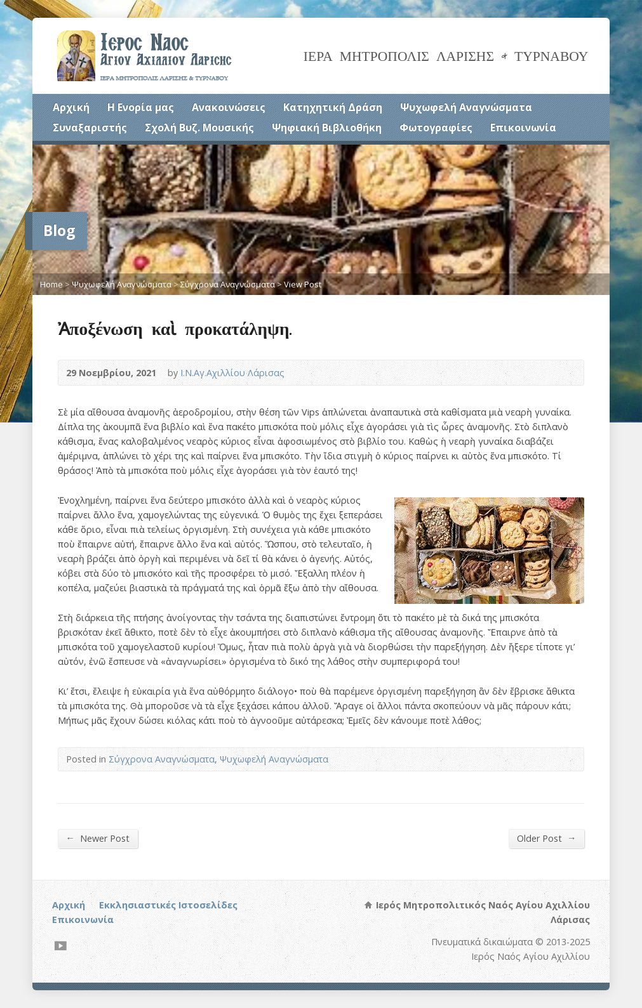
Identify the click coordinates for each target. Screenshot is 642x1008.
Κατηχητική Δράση (332, 107)
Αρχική (71, 107)
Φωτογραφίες (435, 127)
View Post (302, 284)
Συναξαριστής (90, 127)
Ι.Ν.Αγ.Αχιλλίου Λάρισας (232, 373)
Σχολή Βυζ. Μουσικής (199, 127)
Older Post (546, 838)
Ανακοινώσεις (228, 107)
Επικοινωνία (523, 127)
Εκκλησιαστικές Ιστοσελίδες (168, 905)
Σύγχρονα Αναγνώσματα (227, 284)
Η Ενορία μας (140, 107)
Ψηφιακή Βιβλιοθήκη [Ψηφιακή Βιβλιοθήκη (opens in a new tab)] (327, 127)
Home (51, 284)
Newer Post (98, 838)
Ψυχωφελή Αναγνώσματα (466, 107)
